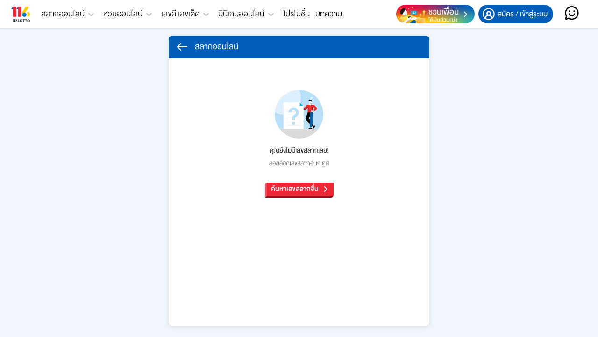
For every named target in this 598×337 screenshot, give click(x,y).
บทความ (328, 14)
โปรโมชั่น (296, 14)
